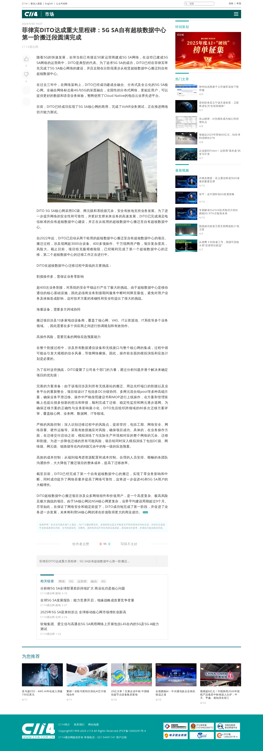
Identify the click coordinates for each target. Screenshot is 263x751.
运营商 (110, 57)
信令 (71, 353)
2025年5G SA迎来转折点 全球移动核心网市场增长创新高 (83, 612)
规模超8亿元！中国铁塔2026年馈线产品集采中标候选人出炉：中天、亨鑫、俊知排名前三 (220, 694)
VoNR (126, 106)
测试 (141, 106)
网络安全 (154, 424)
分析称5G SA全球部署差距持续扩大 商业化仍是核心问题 (82, 588)
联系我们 (79, 724)
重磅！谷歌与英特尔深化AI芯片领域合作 (86, 692)
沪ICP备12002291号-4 (132, 731)
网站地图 (93, 724)
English (49, 3)
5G (45, 57)
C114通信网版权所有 (70, 737)
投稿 (231, 3)
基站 (109, 386)
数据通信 (88, 347)
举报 (239, 3)
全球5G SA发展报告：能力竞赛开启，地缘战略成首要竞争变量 (87, 600)
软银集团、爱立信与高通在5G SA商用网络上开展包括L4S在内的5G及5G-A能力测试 (99, 626)
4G (76, 90)
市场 (49, 14)
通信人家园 (36, 3)
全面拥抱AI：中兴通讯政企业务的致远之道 (175, 692)
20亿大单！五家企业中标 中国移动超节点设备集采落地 (130, 692)
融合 (120, 84)
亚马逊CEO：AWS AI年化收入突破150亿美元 (42, 692)
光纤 (137, 386)
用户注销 (121, 737)
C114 (24, 3)
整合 (60, 391)
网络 (135, 57)
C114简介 (64, 724)
